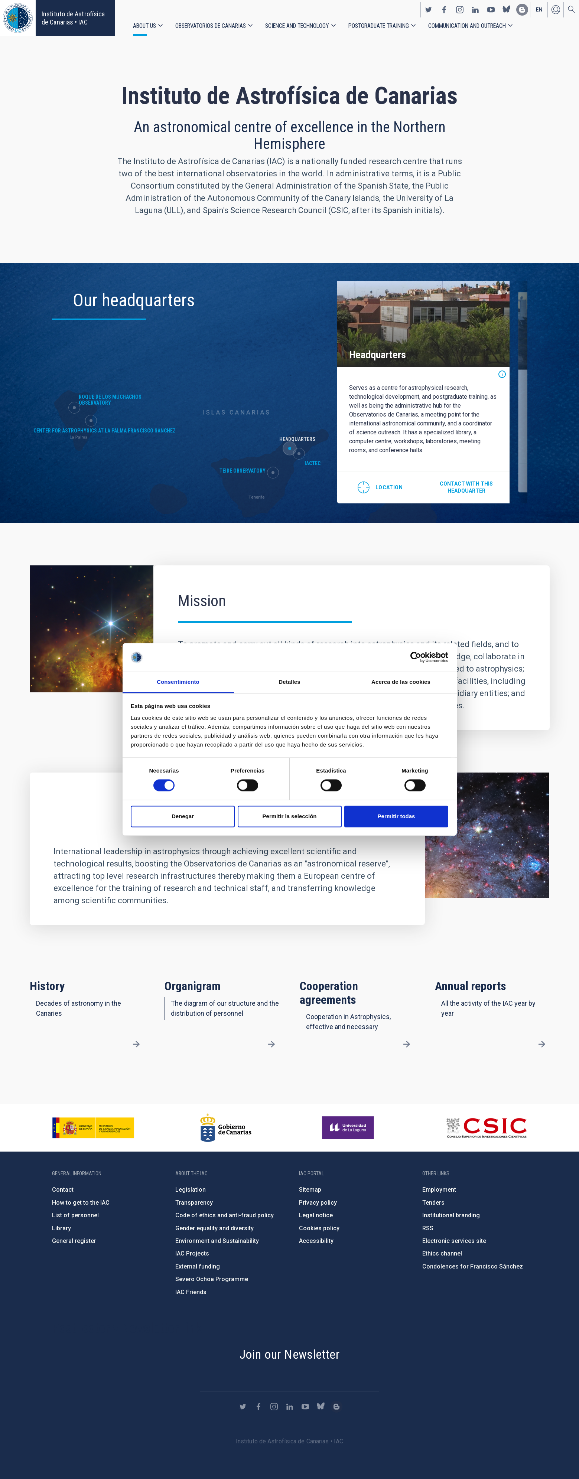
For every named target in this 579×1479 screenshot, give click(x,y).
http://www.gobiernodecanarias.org (226, 1128)
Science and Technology (297, 25)
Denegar (183, 816)
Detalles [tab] (289, 682)
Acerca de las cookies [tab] (400, 682)
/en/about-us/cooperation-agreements (407, 1044)
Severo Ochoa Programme (211, 1279)
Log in (555, 9)
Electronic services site (454, 1240)
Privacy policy (318, 1202)
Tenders (433, 1202)
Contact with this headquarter (466, 487)
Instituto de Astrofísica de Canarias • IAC (73, 18)
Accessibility (316, 1240)
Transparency (194, 1202)
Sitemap (310, 1189)
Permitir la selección (290, 816)
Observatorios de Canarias (210, 25)
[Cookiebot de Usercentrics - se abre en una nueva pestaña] (415, 657)
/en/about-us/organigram (271, 1044)
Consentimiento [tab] (178, 682)
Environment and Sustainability (217, 1240)
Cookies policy (319, 1228)
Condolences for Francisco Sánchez (472, 1266)
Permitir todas (396, 816)
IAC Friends (190, 1292)
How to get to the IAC (81, 1202)
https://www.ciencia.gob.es (93, 1128)
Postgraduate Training (378, 25)
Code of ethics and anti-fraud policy (224, 1215)
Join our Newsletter (290, 1354)
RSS (427, 1228)
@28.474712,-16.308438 (380, 487)
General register (74, 1240)
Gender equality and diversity (214, 1228)
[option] (423, 392)
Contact (63, 1189)
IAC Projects (192, 1253)
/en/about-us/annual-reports (542, 1044)
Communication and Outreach (467, 25)
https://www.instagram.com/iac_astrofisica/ (460, 9)
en (539, 10)
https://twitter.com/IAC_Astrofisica (428, 9)
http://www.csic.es (486, 1127)
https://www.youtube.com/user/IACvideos (491, 9)
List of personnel (75, 1215)
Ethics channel (442, 1253)
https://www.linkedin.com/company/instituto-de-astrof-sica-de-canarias (475, 9)
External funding (197, 1266)
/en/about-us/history (136, 1044)
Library (61, 1228)
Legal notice (316, 1215)
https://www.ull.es (349, 1128)
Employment (439, 1189)
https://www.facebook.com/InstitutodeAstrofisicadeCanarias (444, 9)
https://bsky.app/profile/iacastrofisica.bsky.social (506, 9)
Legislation (190, 1189)
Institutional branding (451, 1215)
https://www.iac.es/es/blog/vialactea (522, 9)
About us (144, 25)
